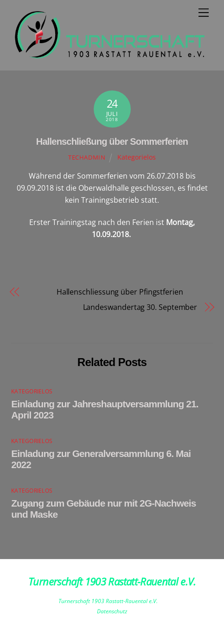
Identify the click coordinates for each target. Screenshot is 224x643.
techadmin (87, 157)
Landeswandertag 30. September (140, 307)
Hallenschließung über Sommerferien (112, 141)
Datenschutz (112, 611)
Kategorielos (136, 157)
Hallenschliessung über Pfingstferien (105, 292)
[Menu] (203, 12)
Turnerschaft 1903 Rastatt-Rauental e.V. (108, 601)
